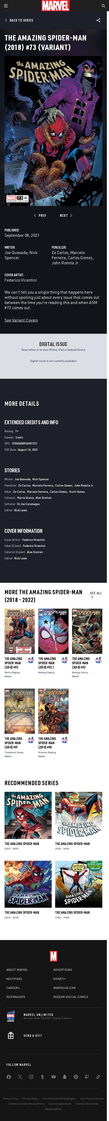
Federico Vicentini (21, 280)
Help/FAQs (14, 979)
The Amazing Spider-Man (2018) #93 (13, 662)
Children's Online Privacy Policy (26, 1103)
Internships (16, 997)
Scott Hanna (77, 491)
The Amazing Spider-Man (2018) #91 (13, 742)
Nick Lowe (20, 510)
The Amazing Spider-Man (22, 844)
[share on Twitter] (20, 1078)
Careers (13, 988)
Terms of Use (10, 1098)
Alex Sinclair (44, 497)
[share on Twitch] (87, 1078)
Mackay (42, 672)
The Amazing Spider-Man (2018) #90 (47, 742)
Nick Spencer (40, 479)
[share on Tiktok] (98, 1078)
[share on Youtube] (53, 1078)
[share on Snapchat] (65, 1078)
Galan (20, 752)
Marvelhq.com (64, 988)
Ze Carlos (60, 252)
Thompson (10, 752)
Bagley (15, 672)
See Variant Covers (21, 320)
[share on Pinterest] (76, 1078)
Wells (8, 672)
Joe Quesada (16, 252)
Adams (8, 676)
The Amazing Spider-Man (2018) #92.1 (47, 662)
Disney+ (59, 979)
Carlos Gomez (80, 257)
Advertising (62, 969)
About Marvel (17, 969)
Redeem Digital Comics (70, 997)
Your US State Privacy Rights (59, 1098)
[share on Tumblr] (42, 1078)
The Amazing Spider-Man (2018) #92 (81, 662)
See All (96, 595)
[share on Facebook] (8, 1078)
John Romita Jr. (65, 262)
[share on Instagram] (31, 1078)
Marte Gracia (25, 497)
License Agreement (60, 1103)
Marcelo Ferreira (42, 485)
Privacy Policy (30, 1098)
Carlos (84, 672)
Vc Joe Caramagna (28, 504)
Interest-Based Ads (87, 1103)
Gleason (42, 752)
